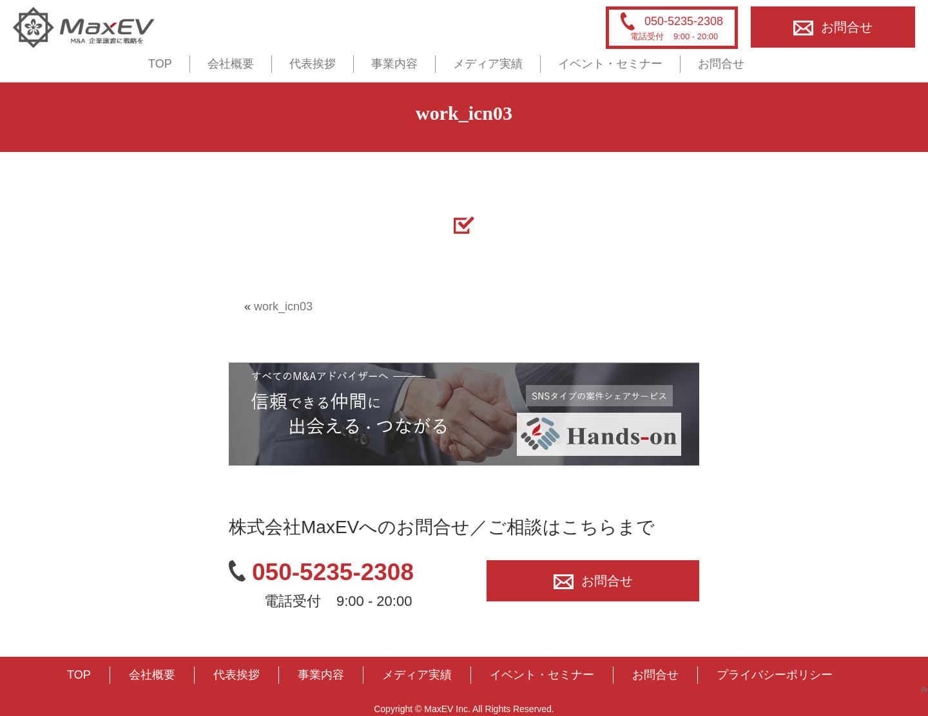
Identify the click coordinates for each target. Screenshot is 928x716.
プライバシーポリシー (775, 674)
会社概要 (231, 63)
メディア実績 (488, 63)
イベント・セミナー (610, 63)
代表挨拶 (312, 63)
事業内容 (394, 63)
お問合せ (833, 27)
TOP (160, 63)
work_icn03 (283, 306)
